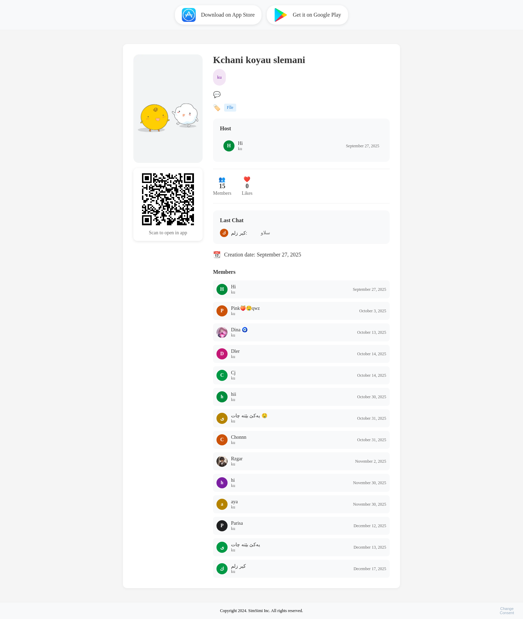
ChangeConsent (507, 611)
